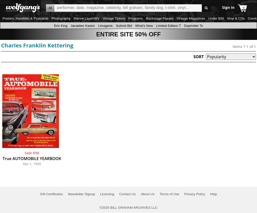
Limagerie (105, 26)
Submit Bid (124, 26)
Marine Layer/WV (86, 18)
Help (213, 194)
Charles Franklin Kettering (37, 45)
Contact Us (127, 194)
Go (206, 8)
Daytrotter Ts (193, 26)
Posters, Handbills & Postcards (25, 18)
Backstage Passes (160, 18)
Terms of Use (169, 194)
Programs (135, 18)
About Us (148, 194)
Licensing (107, 194)
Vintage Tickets (114, 18)
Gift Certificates (51, 194)
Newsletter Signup (81, 194)
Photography (61, 18)
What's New (144, 26)
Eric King (60, 26)
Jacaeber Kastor (83, 26)
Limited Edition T (168, 26)
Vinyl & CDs (236, 18)
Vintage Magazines (191, 18)
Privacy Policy (194, 194)
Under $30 (216, 18)
